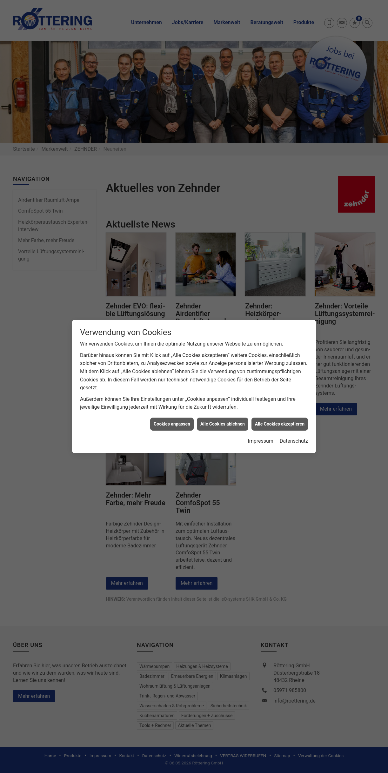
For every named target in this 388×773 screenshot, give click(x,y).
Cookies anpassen (172, 413)
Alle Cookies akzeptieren (279, 413)
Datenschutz (294, 430)
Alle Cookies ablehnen (222, 413)
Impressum (260, 430)
